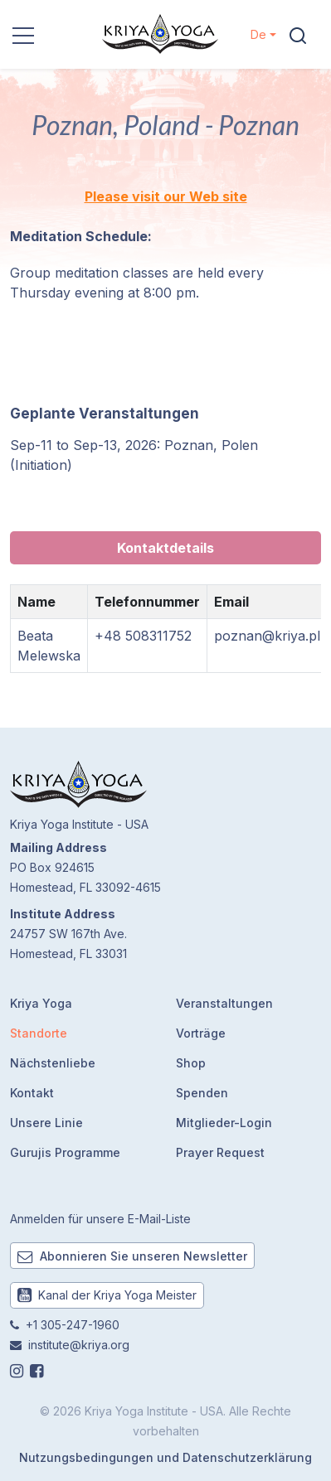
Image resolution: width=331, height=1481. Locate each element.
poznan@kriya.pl (267, 635)
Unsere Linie (46, 1123)
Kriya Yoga (41, 1003)
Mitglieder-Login (224, 1123)
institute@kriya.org (78, 1345)
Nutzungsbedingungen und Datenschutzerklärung (165, 1457)
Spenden (202, 1093)
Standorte (38, 1033)
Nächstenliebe (52, 1063)
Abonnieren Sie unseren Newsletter (132, 1256)
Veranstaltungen (224, 1003)
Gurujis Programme (65, 1152)
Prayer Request (220, 1152)
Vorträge (201, 1033)
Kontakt (32, 1093)
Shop (191, 1063)
